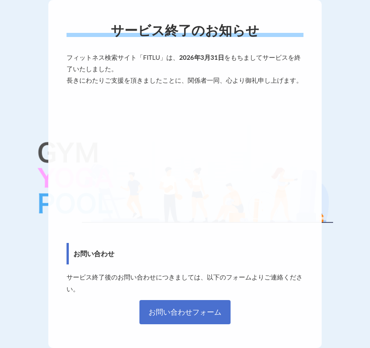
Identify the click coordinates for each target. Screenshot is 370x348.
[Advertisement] (185, 164)
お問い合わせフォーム (185, 311)
